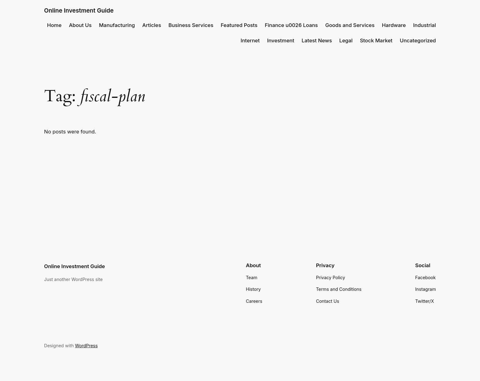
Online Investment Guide (79, 10)
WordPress (86, 345)
